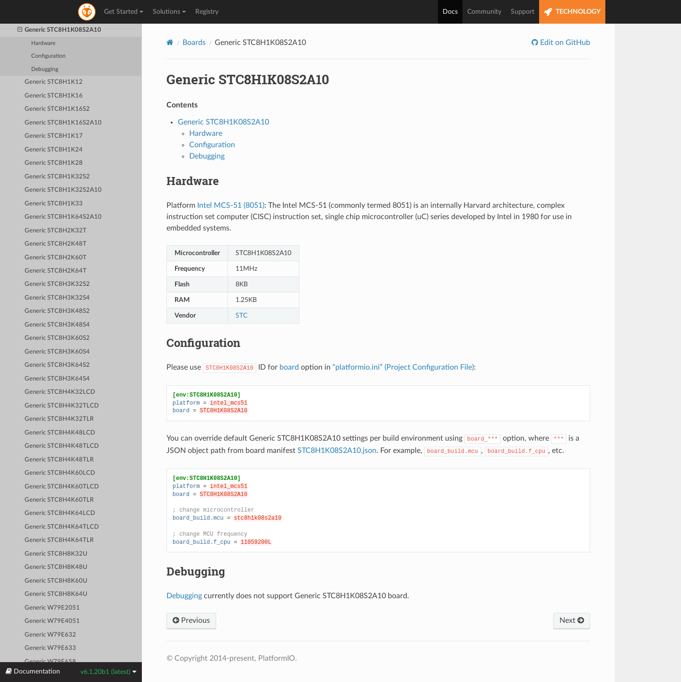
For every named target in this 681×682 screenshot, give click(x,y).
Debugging (44, 69)
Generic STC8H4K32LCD (60, 392)
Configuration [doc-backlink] (203, 342)
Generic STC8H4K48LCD (60, 433)
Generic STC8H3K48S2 (57, 311)
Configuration (48, 56)
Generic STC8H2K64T (56, 271)
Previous (191, 620)
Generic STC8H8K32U (56, 554)
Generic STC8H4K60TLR (59, 500)
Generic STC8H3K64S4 (57, 379)
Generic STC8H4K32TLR (59, 419)
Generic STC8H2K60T (56, 258)
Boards (194, 42)
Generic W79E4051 (52, 621)
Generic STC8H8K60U (56, 581)
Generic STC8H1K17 (54, 136)
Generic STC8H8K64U (56, 594)
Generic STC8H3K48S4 (57, 325)
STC (241, 315)
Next (571, 620)
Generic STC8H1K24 (54, 150)
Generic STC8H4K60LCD (60, 473)
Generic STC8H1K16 (54, 96)
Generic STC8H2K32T (56, 231)
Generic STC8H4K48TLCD (62, 446)
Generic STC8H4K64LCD (60, 513)
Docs (450, 12)
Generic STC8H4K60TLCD (62, 487)
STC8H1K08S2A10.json (336, 450)
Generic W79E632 (50, 635)
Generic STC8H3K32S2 (57, 284)
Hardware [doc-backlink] (192, 180)
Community (484, 12)
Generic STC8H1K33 (54, 204)
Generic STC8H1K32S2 (57, 177)
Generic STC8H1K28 (54, 163)
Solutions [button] (169, 12)
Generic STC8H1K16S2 (57, 109)
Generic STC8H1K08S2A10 (59, 30)
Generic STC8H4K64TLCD (62, 527)
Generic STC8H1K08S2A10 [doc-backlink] (247, 79)
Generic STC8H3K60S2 (57, 338)
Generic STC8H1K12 (54, 82)
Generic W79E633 (50, 648)
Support (522, 12)
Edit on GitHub (564, 42)
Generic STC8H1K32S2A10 (63, 190)
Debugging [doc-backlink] (195, 571)
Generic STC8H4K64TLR (59, 540)
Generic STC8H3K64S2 (57, 365)
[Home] (170, 42)
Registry (206, 12)
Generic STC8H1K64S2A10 (63, 217)
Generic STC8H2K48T (56, 244)
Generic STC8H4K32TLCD (62, 406)
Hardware (43, 43)
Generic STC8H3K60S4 (57, 352)
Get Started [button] (123, 12)
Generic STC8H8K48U (56, 567)
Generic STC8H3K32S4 (57, 298)
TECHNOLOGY (572, 12)
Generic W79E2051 (52, 608)
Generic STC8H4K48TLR (59, 460)
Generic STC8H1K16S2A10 (63, 123)
